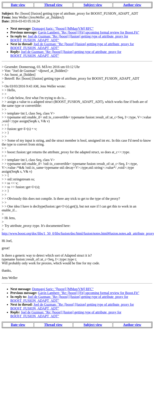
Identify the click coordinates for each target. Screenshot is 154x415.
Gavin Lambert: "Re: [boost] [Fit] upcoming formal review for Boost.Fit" (88, 32)
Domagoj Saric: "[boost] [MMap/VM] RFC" (63, 28)
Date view (18, 5)
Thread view (53, 5)
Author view (132, 5)
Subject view (92, 5)
